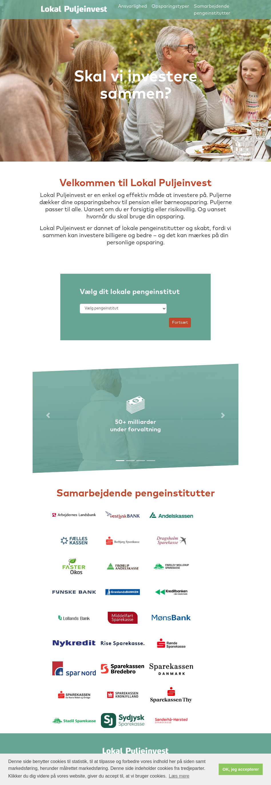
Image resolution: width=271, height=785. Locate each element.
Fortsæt (180, 323)
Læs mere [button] (179, 776)
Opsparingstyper (170, 6)
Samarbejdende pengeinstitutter (212, 9)
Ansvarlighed (132, 6)
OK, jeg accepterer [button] (241, 769)
